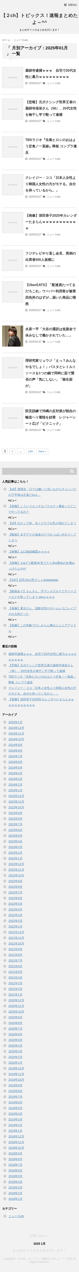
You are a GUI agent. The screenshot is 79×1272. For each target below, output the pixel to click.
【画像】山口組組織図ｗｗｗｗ (29, 551)
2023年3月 (15, 847)
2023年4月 (15, 841)
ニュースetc (53, 83)
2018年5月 (15, 1176)
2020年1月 (15, 1062)
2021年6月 (15, 966)
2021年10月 (16, 943)
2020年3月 (15, 1051)
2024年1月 (15, 790)
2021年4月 (15, 977)
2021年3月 (15, 983)
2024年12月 (16, 728)
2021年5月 (15, 972)
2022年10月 (16, 875)
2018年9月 (15, 1153)
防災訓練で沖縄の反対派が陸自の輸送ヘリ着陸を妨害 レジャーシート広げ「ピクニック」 (50, 417)
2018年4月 (15, 1182)
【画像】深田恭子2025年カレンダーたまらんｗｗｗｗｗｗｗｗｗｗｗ (51, 222)
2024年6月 (15, 762)
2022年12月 (16, 864)
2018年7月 (15, 1164)
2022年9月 (15, 881)
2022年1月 (15, 926)
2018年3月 (15, 1187)
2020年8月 (15, 1023)
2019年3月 (15, 1119)
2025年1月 (15, 722)
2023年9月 (15, 813)
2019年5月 (15, 1108)
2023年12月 (16, 796)
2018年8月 (15, 1159)
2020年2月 (15, 1057)
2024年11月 (16, 733)
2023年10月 (16, 807)
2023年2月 (15, 852)
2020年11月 (16, 1006)
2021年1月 (15, 994)
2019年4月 (15, 1113)
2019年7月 (15, 1096)
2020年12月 (16, 1000)
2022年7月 (15, 892)
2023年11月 (16, 801)
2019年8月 (15, 1091)
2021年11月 (16, 937)
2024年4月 (15, 773)
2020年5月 (15, 1040)
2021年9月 (15, 949)
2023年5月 (15, 835)
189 (30, 451)
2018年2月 (15, 1193)
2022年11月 (16, 869)
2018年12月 (16, 1136)
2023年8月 (15, 818)
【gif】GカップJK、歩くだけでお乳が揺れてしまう (42, 523)
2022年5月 (15, 903)
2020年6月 (15, 1034)
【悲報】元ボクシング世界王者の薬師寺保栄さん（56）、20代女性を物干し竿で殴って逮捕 (51, 108)
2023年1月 (15, 858)
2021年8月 (15, 955)
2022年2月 (15, 920)
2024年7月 (15, 756)
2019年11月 (16, 1074)
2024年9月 (15, 745)
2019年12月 (16, 1068)
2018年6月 (15, 1170)
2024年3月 (15, 779)
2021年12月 (16, 932)
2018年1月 (15, 1199)
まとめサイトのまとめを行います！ (40, 1250)
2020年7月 (15, 1028)
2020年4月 (15, 1045)
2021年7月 (15, 960)
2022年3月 (15, 915)
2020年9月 (15, 1017)
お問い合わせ (38, 1235)
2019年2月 (15, 1125)
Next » (43, 451)
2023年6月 (15, 830)
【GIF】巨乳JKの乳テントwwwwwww (33, 580)
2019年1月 (15, 1130)
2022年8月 (15, 886)
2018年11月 (16, 1142)
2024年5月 (15, 767)
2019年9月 (15, 1085)
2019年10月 (16, 1079)
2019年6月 (15, 1102)
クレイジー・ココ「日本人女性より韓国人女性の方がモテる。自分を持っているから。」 (50, 184)
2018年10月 (16, 1147)
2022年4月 (15, 909)
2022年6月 (15, 898)
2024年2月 (15, 784)
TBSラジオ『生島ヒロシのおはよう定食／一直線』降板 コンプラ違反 (51, 146)
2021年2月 (15, 989)
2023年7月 (15, 824)
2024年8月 (15, 750)
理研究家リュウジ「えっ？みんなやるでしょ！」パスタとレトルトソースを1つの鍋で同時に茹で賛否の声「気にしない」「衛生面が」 (50, 373)
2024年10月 (16, 739)
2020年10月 (16, 1011)
